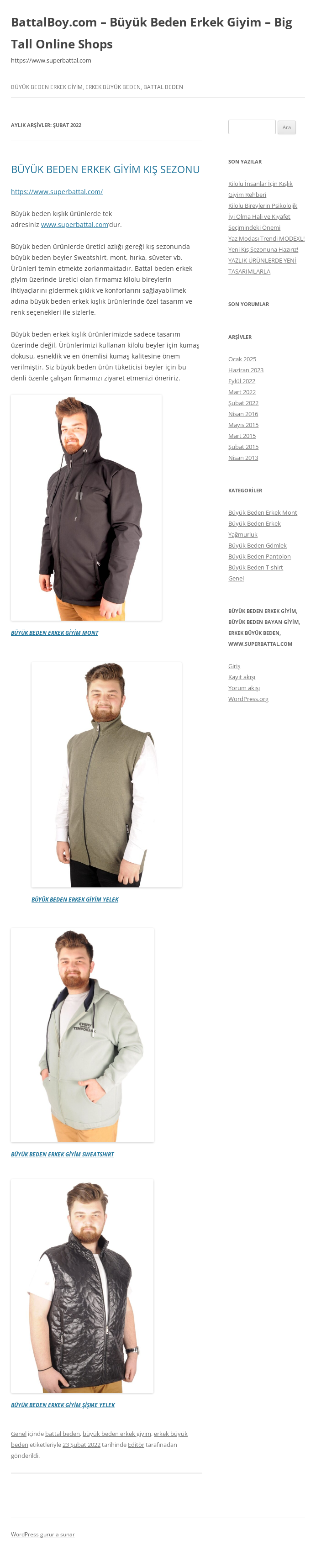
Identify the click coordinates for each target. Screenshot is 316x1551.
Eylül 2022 (241, 381)
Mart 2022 (242, 392)
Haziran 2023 (245, 370)
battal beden (62, 1434)
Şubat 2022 (243, 403)
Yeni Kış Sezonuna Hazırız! (263, 249)
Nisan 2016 (243, 414)
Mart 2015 (242, 436)
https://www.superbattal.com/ (57, 191)
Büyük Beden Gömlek (257, 545)
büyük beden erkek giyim (117, 1434)
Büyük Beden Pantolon (259, 556)
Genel (18, 1434)
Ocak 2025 (242, 359)
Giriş (234, 666)
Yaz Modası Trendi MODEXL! (266, 238)
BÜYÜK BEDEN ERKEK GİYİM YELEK (75, 899)
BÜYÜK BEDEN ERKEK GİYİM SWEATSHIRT (62, 1154)
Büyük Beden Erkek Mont (262, 512)
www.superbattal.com (74, 224)
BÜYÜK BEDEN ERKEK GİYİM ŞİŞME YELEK (63, 1405)
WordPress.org (248, 699)
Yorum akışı (244, 688)
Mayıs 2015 (243, 425)
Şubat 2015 (243, 447)
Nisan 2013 (243, 458)
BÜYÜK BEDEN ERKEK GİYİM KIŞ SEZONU (105, 169)
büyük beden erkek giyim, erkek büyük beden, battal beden (97, 87)
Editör (136, 1444)
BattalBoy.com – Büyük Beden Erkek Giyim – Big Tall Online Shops (151, 33)
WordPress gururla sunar (43, 1534)
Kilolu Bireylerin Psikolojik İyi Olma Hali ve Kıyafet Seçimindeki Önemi (262, 216)
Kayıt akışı (241, 677)
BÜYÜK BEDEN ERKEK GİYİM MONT (54, 633)
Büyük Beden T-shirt (255, 567)
